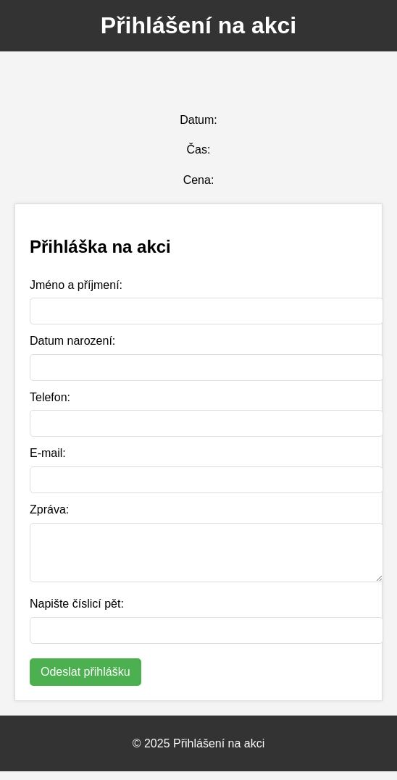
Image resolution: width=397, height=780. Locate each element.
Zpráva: (49, 509)
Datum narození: (72, 341)
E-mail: (48, 453)
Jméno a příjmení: (76, 285)
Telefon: (50, 397)
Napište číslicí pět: (77, 612)
